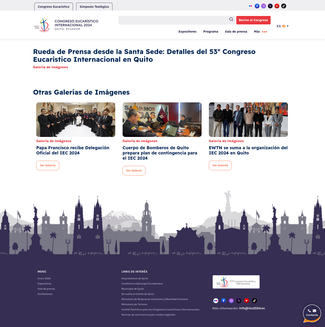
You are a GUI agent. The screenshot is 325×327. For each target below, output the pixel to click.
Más (257, 31)
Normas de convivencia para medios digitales (148, 314)
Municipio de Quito (132, 288)
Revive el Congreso (253, 20)
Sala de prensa (236, 31)
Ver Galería (47, 165)
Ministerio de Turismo (134, 304)
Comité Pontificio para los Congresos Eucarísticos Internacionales (160, 309)
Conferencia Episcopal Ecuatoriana (142, 283)
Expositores (187, 31)
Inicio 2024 (44, 278)
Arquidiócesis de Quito (134, 278)
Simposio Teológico (94, 7)
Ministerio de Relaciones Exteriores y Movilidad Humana (154, 299)
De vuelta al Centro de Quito (137, 293)
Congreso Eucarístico (53, 7)
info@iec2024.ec (252, 308)
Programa (210, 31)
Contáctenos (45, 293)
